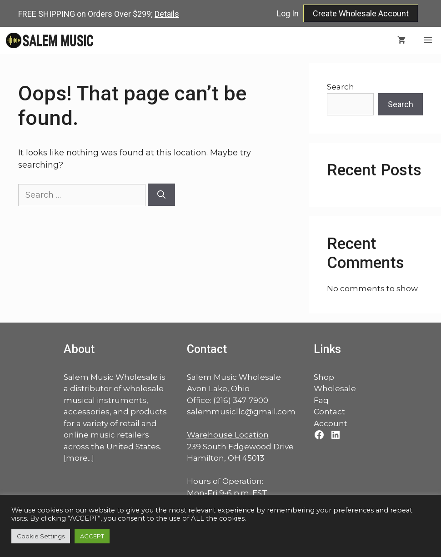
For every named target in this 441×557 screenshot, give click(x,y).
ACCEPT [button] (92, 536)
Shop (324, 377)
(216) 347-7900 (240, 400)
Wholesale (335, 388)
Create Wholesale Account (361, 13)
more (77, 458)
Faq (321, 400)
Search (340, 86)
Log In (288, 13)
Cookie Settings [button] (41, 536)
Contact (329, 411)
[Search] (161, 195)
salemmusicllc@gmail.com (241, 411)
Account (330, 423)
